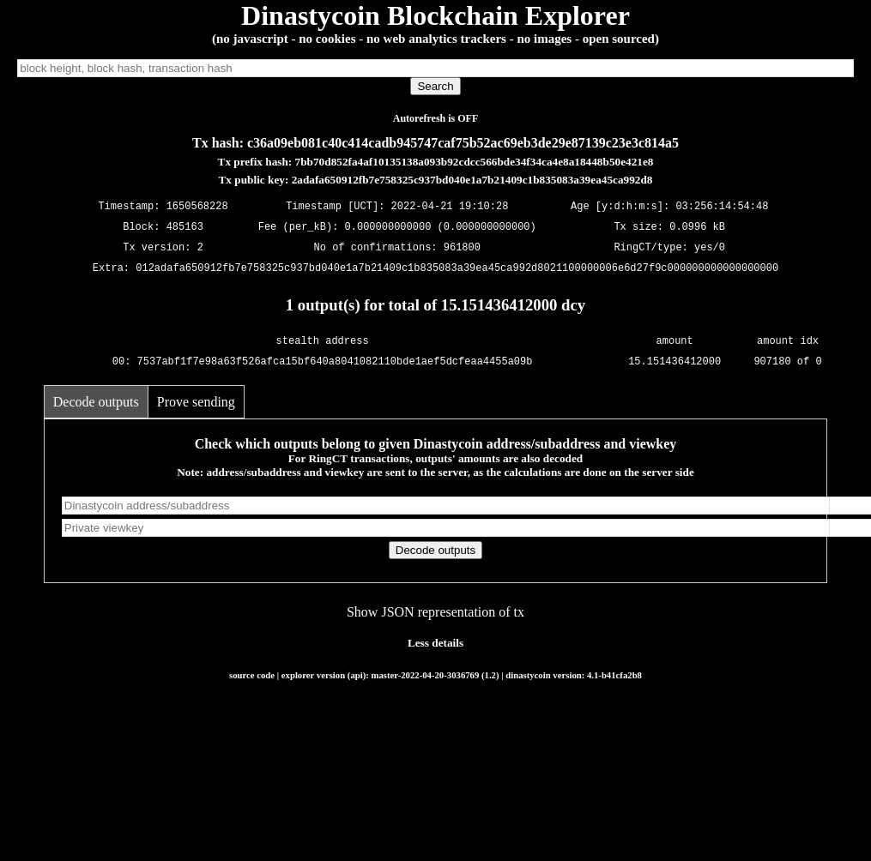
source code (252, 675)
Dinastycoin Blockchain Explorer (435, 15)
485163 (184, 227)
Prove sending (196, 401)
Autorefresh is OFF (436, 118)
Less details (435, 642)
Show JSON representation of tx (435, 612)
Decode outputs (96, 401)
